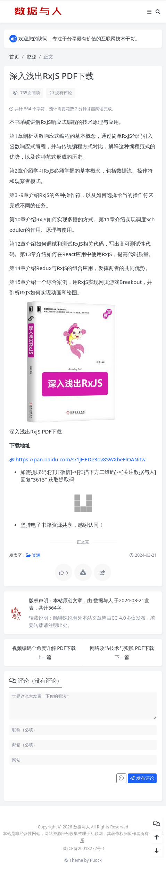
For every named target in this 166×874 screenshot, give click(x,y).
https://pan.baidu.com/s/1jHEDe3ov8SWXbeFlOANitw (81, 459)
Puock (96, 860)
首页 (14, 56)
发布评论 (142, 778)
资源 (31, 56)
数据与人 (103, 600)
